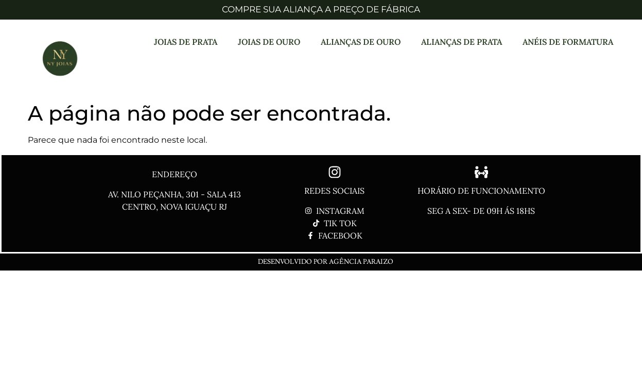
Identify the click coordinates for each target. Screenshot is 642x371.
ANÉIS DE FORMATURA (568, 42)
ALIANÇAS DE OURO (361, 42)
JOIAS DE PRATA (185, 42)
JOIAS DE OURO (269, 42)
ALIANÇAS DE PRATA (461, 42)
